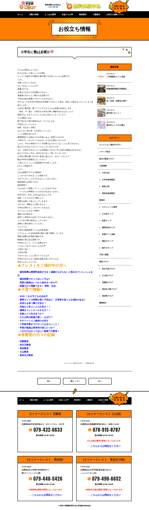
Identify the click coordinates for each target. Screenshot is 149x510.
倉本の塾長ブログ (106, 159)
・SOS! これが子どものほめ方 (32, 296)
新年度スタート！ (113, 113)
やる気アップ (107, 214)
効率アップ (106, 221)
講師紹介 (103, 303)
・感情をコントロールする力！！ (34, 310)
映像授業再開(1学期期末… (117, 89)
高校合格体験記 (108, 193)
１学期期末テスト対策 (115, 77)
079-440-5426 (48, 478)
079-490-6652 (106, 478)
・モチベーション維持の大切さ (32, 320)
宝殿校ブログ (107, 282)
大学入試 (105, 173)
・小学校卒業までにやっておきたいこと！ (38, 324)
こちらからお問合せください (106, 446)
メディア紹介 (104, 152)
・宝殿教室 (23, 341)
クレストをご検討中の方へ (73, 363)
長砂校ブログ (107, 296)
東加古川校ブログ (109, 289)
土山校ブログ (107, 275)
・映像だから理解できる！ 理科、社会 (36, 286)
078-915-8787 (106, 429)
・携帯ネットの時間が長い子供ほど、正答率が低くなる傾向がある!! (51, 299)
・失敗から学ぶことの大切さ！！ (34, 306)
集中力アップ (107, 248)
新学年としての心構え (115, 125)
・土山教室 (23, 352)
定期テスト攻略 (108, 234)
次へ (100, 381)
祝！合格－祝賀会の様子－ (117, 101)
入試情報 (103, 166)
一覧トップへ (74, 381)
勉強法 (102, 200)
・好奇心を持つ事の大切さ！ (31, 303)
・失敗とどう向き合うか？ (30, 313)
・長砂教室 (23, 348)
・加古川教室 (24, 345)
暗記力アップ (107, 241)
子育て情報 (103, 255)
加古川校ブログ (108, 269)
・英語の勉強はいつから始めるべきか (37, 282)
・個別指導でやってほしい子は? (33, 279)
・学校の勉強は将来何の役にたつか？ (36, 327)
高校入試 (105, 186)
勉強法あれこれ (108, 227)
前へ (49, 381)
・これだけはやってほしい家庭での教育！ (38, 331)
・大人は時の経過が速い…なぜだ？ (35, 317)
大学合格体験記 (108, 180)
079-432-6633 (48, 429)
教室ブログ (103, 262)
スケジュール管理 (109, 207)
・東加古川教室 (25, 355)
